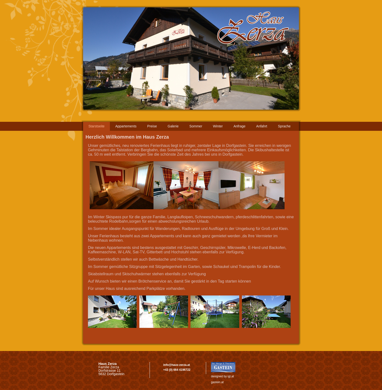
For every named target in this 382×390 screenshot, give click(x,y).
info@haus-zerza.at (176, 365)
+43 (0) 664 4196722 (177, 369)
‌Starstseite (96, 126)
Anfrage (240, 126)
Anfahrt (261, 126)
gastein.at (217, 382)
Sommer (195, 126)
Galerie (173, 126)
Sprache (284, 126)
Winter (218, 126)
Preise (152, 126)
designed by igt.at (222, 376)
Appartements (125, 126)
